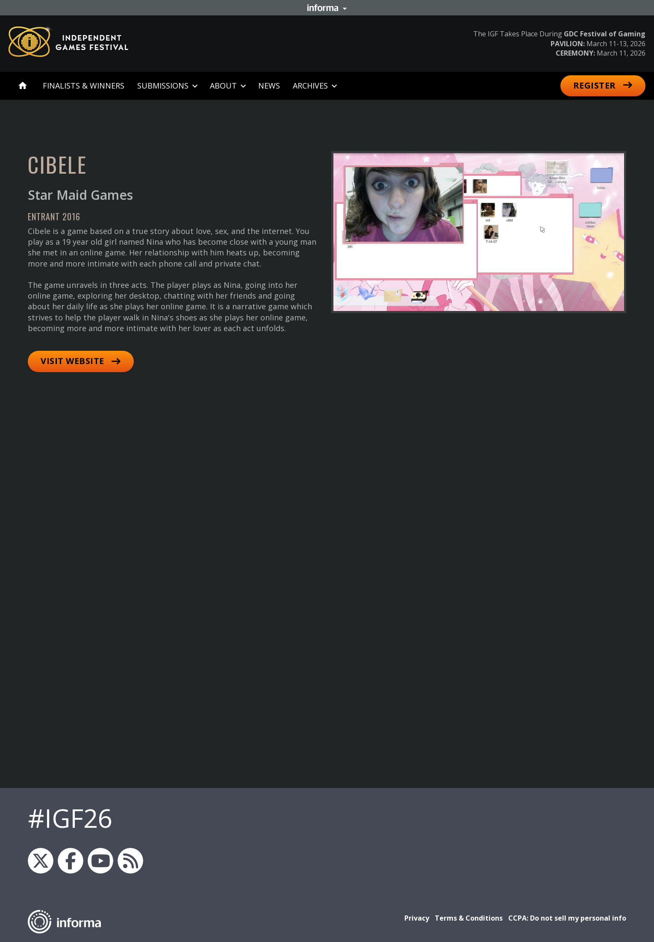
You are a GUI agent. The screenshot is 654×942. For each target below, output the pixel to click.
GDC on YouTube (100, 861)
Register (594, 85)
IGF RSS (130, 861)
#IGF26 (70, 817)
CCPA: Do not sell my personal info (567, 918)
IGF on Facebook (70, 861)
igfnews (40, 861)
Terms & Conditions (469, 918)
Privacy (416, 918)
